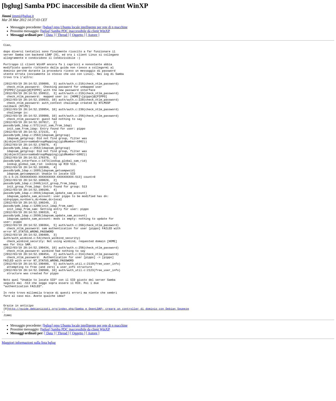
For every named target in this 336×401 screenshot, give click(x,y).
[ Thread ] (62, 35)
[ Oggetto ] (77, 35)
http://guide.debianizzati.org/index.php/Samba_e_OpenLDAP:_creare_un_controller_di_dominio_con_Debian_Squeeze (98, 362)
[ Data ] (49, 35)
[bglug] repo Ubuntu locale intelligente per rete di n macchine (85, 27)
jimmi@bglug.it (23, 16)
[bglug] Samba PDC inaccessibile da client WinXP (75, 31)
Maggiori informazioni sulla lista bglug (29, 397)
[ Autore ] (92, 35)
